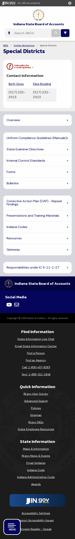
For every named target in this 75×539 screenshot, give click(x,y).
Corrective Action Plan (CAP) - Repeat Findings (34, 202)
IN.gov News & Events (36, 456)
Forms (11, 172)
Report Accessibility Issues (36, 520)
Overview (13, 120)
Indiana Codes (17, 227)
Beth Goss (16, 84)
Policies (36, 408)
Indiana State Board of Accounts (38, 24)
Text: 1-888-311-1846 (35, 374)
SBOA (5, 45)
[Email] (16, 304)
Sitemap (36, 415)
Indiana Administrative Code (36, 477)
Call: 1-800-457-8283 (36, 367)
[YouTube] (9, 304)
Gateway (13, 249)
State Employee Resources (36, 429)
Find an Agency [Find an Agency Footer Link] (36, 360)
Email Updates (36, 463)
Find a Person (36, 353)
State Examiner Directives (25, 149)
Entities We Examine (24, 45)
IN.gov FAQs (35, 422)
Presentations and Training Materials (33, 215)
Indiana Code (36, 470)
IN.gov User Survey (36, 394)
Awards (36, 484)
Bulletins (13, 183)
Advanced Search (36, 401)
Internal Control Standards (26, 160)
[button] (70, 3)
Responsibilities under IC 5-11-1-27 (33, 267)
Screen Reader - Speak (36, 529)
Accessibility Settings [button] (36, 513)
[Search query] (31, 33)
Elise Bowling (42, 84)
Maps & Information (36, 449)
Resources (14, 238)
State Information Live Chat (35, 339)
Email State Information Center (36, 346)
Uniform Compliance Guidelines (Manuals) (37, 138)
